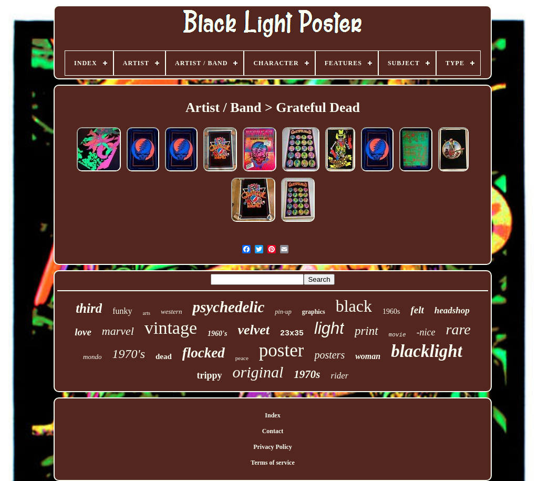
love (83, 331)
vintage (170, 327)
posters (329, 355)
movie (397, 335)
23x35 (292, 333)
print (366, 330)
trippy (209, 375)
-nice (426, 332)
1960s (391, 311)
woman (367, 356)
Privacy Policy (272, 447)
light (329, 328)
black (354, 305)
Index (272, 415)
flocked (203, 353)
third (89, 308)
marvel (118, 330)
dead (164, 356)
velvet (253, 329)
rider (339, 376)
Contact (273, 431)
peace (242, 358)
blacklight (426, 351)
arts (146, 313)
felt (416, 309)
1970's (128, 354)
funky (122, 310)
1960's (217, 333)
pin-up (283, 311)
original (258, 372)
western (171, 311)
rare (458, 329)
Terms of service (273, 462)
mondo (92, 357)
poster (281, 350)
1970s (307, 374)
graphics (313, 311)
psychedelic (228, 307)
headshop (452, 310)
